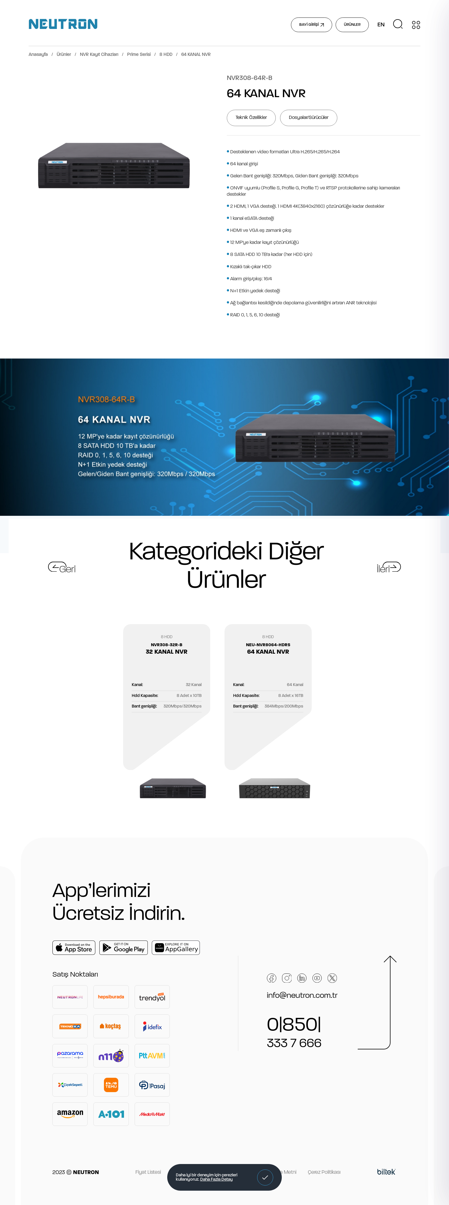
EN (381, 25)
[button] (265, 1177)
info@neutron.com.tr (302, 996)
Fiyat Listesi (148, 1172)
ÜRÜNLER (352, 25)
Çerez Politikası (324, 1172)
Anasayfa (38, 54)
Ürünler (64, 54)
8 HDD (165, 54)
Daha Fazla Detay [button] (216, 1179)
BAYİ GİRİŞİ (311, 25)
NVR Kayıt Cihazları (99, 54)
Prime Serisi (139, 54)
